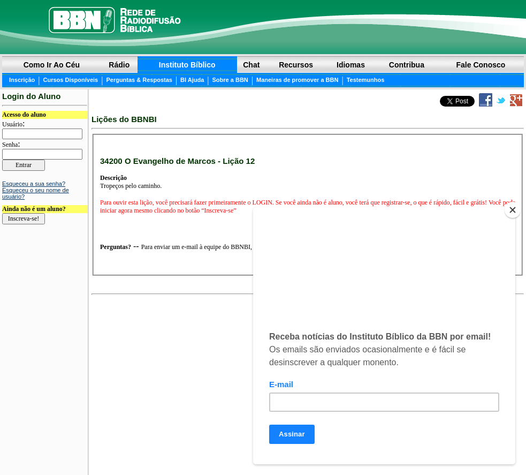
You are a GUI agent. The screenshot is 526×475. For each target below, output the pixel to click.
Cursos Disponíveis (70, 80)
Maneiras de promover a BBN (297, 80)
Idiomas (351, 65)
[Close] (513, 210)
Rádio (119, 65)
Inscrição (22, 80)
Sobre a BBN (230, 80)
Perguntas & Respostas (139, 80)
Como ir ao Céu (52, 65)
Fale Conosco (481, 65)
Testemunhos (366, 80)
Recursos (296, 65)
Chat (251, 65)
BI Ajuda (192, 80)
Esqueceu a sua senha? (33, 183)
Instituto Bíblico (187, 65)
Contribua (406, 65)
